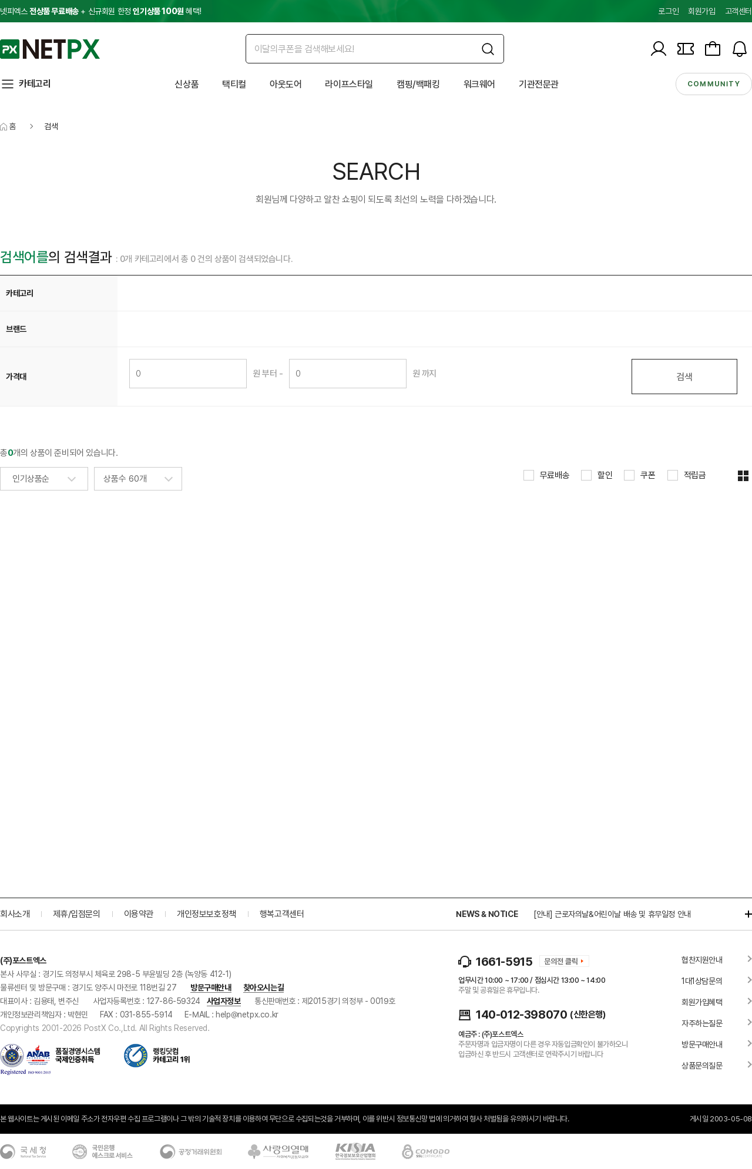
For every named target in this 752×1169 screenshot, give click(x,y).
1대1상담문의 (702, 981)
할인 (604, 475)
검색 (684, 376)
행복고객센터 (282, 914)
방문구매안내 (210, 987)
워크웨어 (479, 84)
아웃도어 (285, 84)
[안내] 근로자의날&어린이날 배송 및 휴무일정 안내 (612, 914)
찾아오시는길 (263, 987)
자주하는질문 (702, 1023)
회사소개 (14, 914)
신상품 (186, 84)
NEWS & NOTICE (487, 914)
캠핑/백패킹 (418, 84)
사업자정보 (224, 1001)
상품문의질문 (702, 1065)
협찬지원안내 (702, 960)
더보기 (742, 914)
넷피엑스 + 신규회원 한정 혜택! (100, 11)
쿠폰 (647, 475)
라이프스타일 (349, 84)
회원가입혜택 (702, 1002)
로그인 (668, 11)
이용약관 (138, 914)
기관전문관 (539, 84)
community (713, 84)
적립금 (695, 475)
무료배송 (554, 475)
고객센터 (738, 11)
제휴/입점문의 (76, 914)
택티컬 (234, 84)
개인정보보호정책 (206, 914)
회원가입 (701, 11)
